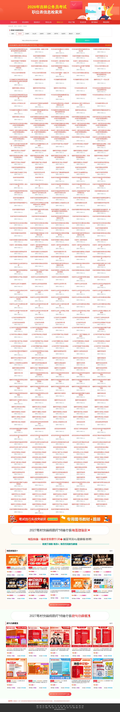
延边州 (78, 33)
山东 (56, 707)
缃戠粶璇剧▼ (12, 551)
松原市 (63, 33)
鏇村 (111, 551)
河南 (70, 706)
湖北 (77, 706)
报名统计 (37, 22)
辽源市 (49, 33)
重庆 (46, 706)
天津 (71, 707)
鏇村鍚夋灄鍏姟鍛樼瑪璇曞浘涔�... (60, 694)
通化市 (71, 33)
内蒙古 (46, 707)
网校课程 (106, 22)
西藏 (74, 707)
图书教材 (94, 22)
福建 (49, 706)
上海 (65, 707)
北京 (43, 706)
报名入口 (60, 22)
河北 (67, 706)
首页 (15, 26)
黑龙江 (73, 706)
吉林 (83, 706)
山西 (59, 707)
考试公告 (48, 22)
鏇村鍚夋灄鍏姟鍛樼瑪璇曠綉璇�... (60, 604)
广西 (58, 706)
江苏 (37, 707)
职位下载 (71, 22)
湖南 (80, 706)
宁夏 (50, 707)
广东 (55, 706)
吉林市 (42, 33)
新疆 (77, 707)
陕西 (62, 707)
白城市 (27, 33)
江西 (40, 707)
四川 (68, 707)
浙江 (83, 707)
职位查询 (25, 22)
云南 (80, 707)
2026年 (20, 26)
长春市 (20, 33)
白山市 (34, 33)
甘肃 (52, 706)
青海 (53, 707)
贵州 (61, 706)
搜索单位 (87, 40)
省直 (12, 33)
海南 (64, 706)
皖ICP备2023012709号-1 (60, 709)
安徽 (40, 706)
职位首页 (14, 22)
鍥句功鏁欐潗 (12, 623)
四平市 (56, 33)
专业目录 (83, 22)
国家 (37, 706)
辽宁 (43, 707)
